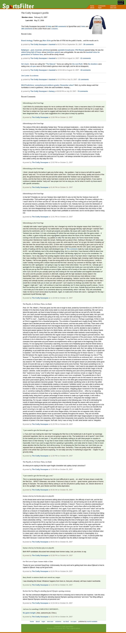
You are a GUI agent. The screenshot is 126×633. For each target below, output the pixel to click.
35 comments (88, 44)
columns (113, 6)
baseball (52, 44)
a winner (35, 76)
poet (32, 50)
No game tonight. (29, 613)
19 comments (85, 70)
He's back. (25, 64)
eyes (34, 66)
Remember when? (67, 85)
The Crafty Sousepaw (38, 44)
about (92, 7)
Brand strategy (27, 41)
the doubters (93, 64)
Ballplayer (25, 50)
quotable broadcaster (66, 50)
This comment (71, 249)
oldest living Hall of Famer (31, 52)
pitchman (46, 50)
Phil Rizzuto (79, 50)
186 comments (26, 29)
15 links (48, 26)
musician (38, 50)
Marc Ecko (47, 41)
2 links (82, 26)
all (31, 66)
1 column (54, 29)
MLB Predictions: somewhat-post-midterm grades (40, 85)
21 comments (86, 58)
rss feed (66, 621)
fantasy (52, 91)
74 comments (83, 91)
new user (113, 7)
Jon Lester (25, 76)
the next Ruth (77, 64)
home (92, 6)
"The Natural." (50, 64)
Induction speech (53, 52)
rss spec (74, 621)
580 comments (60, 26)
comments (101, 6)
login (100, 7)
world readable (92, 621)
